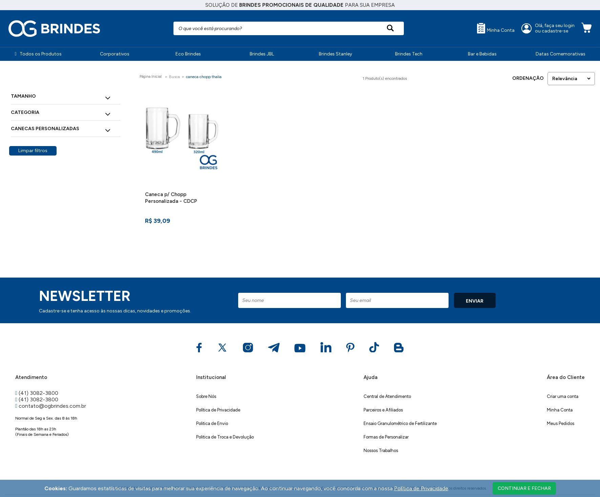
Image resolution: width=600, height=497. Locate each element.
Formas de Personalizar (386, 437)
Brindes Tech (408, 54)
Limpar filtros (32, 150)
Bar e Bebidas (482, 54)
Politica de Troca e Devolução (225, 437)
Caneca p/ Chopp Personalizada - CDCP (171, 197)
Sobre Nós (206, 396)
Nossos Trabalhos (381, 450)
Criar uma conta (562, 396)
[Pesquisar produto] (390, 28)
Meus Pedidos (560, 423)
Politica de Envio (212, 423)
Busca (174, 76)
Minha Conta (496, 28)
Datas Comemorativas (560, 54)
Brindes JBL (262, 54)
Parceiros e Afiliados (383, 409)
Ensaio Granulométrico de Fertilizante (400, 423)
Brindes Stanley (335, 54)
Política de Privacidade (218, 409)
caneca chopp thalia (204, 76)
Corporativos (114, 54)
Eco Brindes (188, 54)
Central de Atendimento (387, 396)
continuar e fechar (524, 488)
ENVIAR (474, 301)
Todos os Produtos (38, 54)
